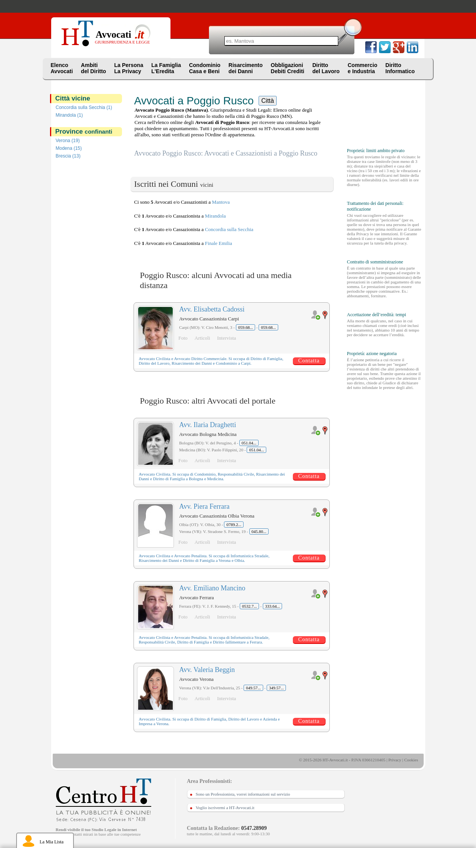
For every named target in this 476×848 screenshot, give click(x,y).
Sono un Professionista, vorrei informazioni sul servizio (243, 794)
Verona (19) (68, 140)
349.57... (276, 687)
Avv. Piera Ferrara (204, 506)
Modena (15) (69, 148)
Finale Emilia (218, 243)
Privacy (394, 760)
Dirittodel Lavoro (326, 68)
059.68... (245, 327)
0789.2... (233, 524)
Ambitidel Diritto (93, 68)
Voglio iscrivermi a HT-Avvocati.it (225, 807)
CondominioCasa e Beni (204, 68)
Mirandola (215, 216)
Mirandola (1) (69, 115)
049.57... (253, 687)
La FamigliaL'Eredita (166, 68)
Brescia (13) (68, 156)
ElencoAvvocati (62, 68)
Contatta (308, 361)
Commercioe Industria (362, 68)
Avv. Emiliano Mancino (212, 588)
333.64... (272, 606)
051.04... (249, 443)
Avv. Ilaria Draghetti (207, 425)
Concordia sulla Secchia (229, 229)
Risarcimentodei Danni (246, 68)
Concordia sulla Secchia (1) (84, 107)
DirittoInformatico (400, 68)
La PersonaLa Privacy (128, 68)
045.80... (259, 531)
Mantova (221, 202)
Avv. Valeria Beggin (207, 670)
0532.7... (249, 606)
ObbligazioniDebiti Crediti (287, 68)
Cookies (411, 760)
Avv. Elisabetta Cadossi (212, 309)
